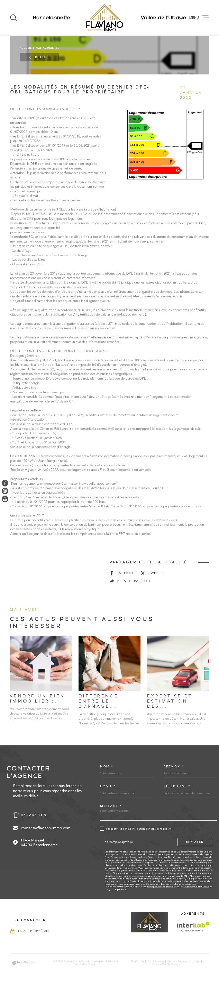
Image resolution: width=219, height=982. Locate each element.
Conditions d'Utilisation (196, 886)
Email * (108, 786)
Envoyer (194, 841)
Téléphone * (177, 786)
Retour (39, 57)
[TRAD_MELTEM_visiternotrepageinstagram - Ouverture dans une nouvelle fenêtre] (5, 491)
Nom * (106, 766)
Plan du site (137, 961)
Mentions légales (177, 961)
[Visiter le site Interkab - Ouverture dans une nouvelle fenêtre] (193, 926)
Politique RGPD (160, 964)
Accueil (25, 48)
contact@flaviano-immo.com (45, 828)
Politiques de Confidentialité (161, 886)
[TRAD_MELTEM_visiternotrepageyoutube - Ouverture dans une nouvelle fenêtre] (5, 498)
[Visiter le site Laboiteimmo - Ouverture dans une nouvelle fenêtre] (24, 963)
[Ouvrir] (13, 17)
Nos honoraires (155, 961)
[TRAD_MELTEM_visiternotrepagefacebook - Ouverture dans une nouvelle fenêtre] (5, 483)
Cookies (175, 964)
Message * (110, 805)
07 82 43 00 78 (34, 815)
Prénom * (174, 766)
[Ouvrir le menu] (200, 17)
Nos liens (195, 961)
